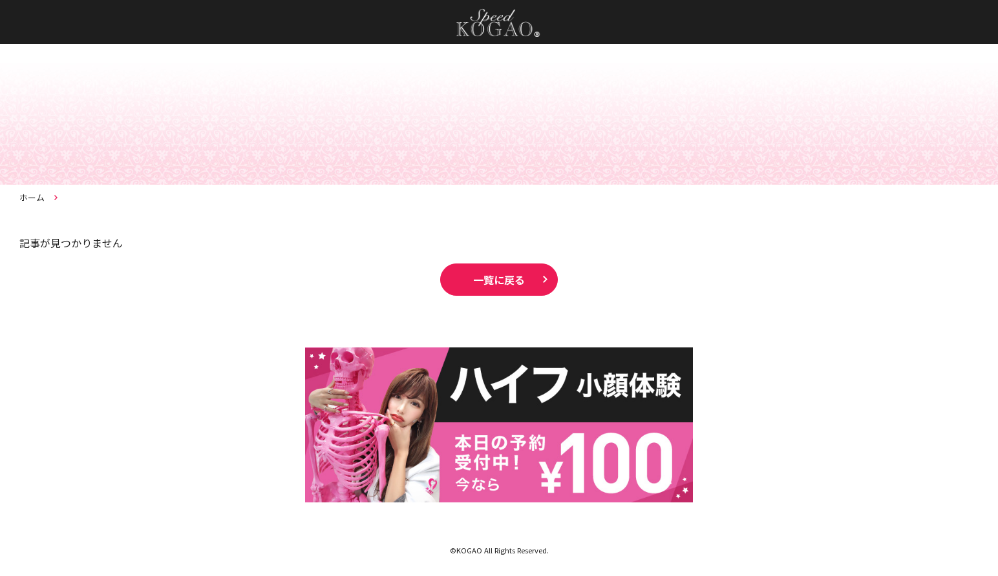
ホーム (32, 197)
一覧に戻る (499, 279)
